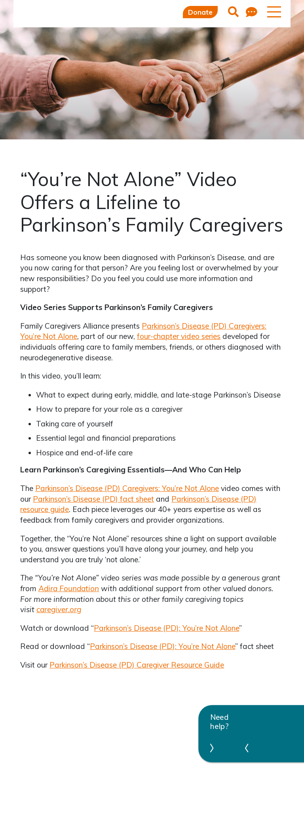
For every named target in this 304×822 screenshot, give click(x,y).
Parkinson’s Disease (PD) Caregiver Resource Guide (136, 665)
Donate (200, 12)
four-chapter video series (178, 336)
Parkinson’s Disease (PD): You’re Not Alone (166, 628)
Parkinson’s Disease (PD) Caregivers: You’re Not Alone (127, 488)
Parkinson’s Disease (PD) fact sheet (93, 499)
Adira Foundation (68, 588)
